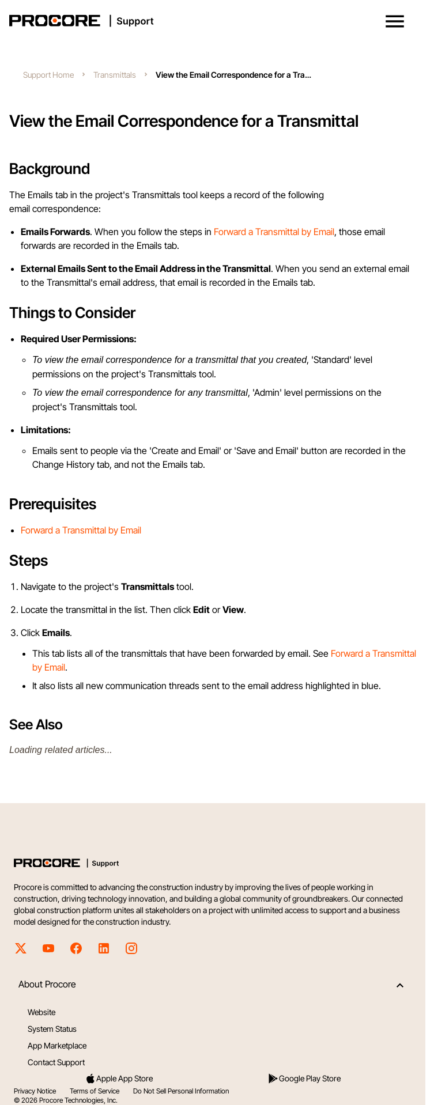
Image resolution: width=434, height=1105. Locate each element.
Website (41, 1012)
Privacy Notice (35, 1091)
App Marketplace (57, 1045)
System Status (52, 1029)
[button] (395, 21)
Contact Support (56, 1062)
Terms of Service (94, 1091)
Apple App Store (119, 1078)
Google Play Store (304, 1078)
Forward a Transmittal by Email (274, 231)
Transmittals (114, 75)
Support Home (48, 75)
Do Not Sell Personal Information (181, 1091)
